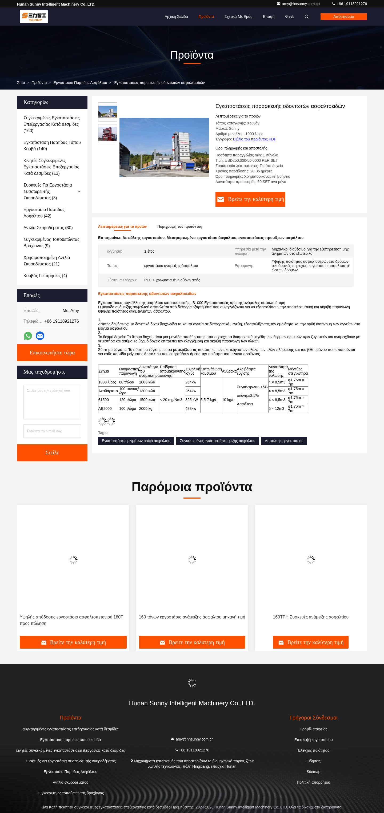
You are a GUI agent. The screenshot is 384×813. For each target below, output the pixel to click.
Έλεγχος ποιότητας (313, 750)
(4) (45, 275)
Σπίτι (21, 82)
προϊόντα (39, 82)
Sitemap (313, 772)
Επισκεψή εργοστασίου (313, 740)
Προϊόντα (206, 16)
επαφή (269, 16)
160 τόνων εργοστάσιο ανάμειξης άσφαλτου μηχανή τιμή (192, 617)
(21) (46, 260)
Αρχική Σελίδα (176, 16)
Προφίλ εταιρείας (313, 729)
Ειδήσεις (313, 761)
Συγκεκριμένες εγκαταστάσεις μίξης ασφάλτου (217, 441)
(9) (51, 242)
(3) (47, 191)
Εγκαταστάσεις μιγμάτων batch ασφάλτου (136, 441)
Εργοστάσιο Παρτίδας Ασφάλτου (80, 82)
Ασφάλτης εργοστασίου (284, 441)
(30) (48, 227)
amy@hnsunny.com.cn (299, 4)
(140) (52, 145)
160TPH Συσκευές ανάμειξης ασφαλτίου (311, 617)
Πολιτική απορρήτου (313, 782)
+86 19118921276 (349, 4)
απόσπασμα (343, 16)
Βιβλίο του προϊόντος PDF (254, 139)
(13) (51, 167)
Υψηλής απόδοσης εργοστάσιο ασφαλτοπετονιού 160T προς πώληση (71, 620)
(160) (51, 124)
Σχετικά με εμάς (238, 16)
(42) (44, 212)
